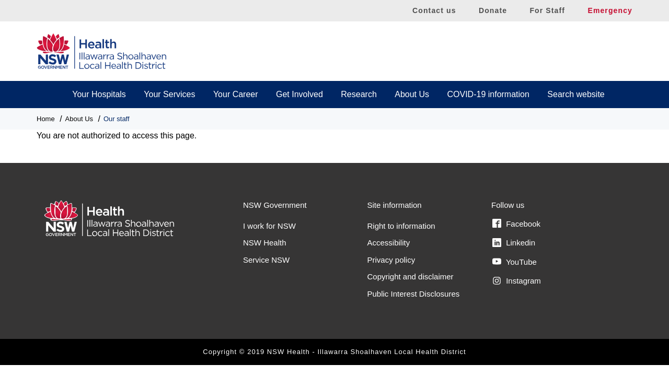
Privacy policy (391, 259)
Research (358, 94)
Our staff (116, 119)
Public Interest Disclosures (413, 293)
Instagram (516, 281)
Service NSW (266, 259)
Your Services (169, 94)
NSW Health (264, 242)
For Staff (547, 10)
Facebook (516, 223)
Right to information (401, 225)
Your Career (235, 94)
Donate (493, 10)
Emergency (609, 10)
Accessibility (388, 242)
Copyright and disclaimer (410, 276)
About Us (412, 94)
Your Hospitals (99, 94)
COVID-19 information (488, 94)
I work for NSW (269, 225)
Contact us (434, 10)
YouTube (514, 261)
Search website (575, 94)
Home (46, 119)
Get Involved (299, 94)
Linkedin (513, 243)
